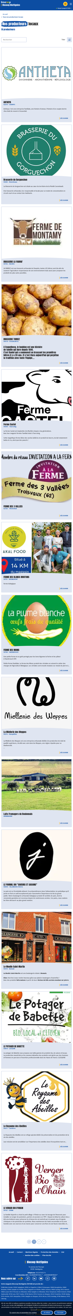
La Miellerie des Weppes (15, 732)
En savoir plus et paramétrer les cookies (23, 1312)
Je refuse (47, 1312)
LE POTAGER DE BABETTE (14, 1046)
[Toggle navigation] (71, 4)
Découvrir (64, 118)
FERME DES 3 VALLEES (13, 506)
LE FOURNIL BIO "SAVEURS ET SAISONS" (20, 884)
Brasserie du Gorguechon (15, 179)
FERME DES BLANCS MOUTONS (16, 577)
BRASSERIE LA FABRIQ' (13, 261)
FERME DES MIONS (11, 650)
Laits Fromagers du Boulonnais (18, 814)
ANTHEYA (7, 102)
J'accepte (60, 1312)
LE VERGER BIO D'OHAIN (13, 1208)
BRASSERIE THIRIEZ (12, 339)
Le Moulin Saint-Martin (14, 966)
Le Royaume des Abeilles (15, 1126)
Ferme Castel (10, 424)
